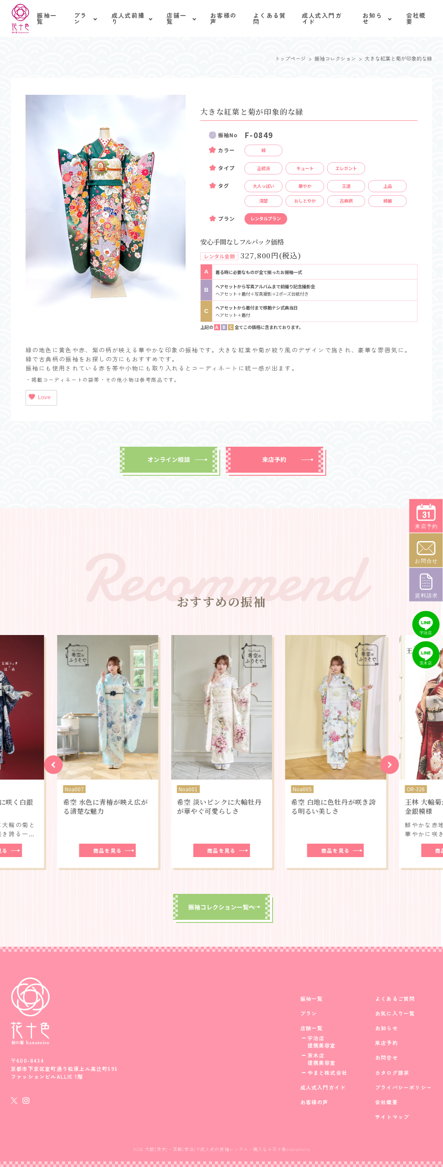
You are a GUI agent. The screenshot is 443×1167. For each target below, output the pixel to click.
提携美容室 (322, 1045)
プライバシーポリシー (403, 1087)
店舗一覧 (176, 18)
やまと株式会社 (327, 1072)
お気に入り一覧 (395, 1013)
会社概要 (416, 18)
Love (39, 397)
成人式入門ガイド (322, 18)
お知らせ (372, 18)
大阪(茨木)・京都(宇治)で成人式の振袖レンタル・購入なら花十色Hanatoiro (227, 1149)
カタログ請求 (392, 1072)
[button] (53, 764)
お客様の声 (223, 18)
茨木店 (316, 1055)
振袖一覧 (47, 18)
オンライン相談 (169, 459)
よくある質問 (269, 18)
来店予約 (274, 459)
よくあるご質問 (395, 998)
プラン (80, 18)
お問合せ (386, 1057)
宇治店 (316, 1038)
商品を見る (107, 850)
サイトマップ (392, 1116)
